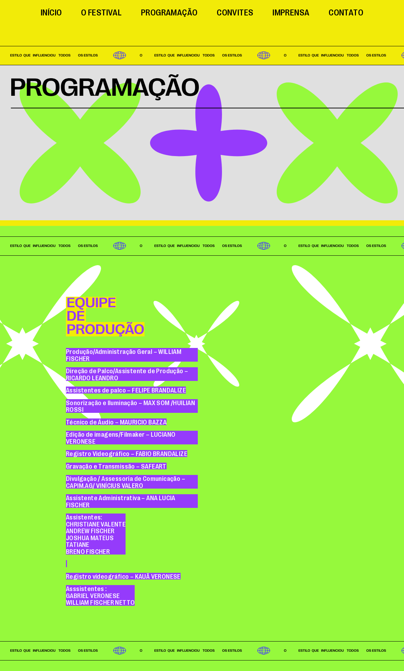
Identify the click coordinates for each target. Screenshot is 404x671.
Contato (346, 12)
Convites (235, 12)
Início (51, 12)
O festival (101, 12)
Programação (169, 12)
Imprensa (290, 12)
